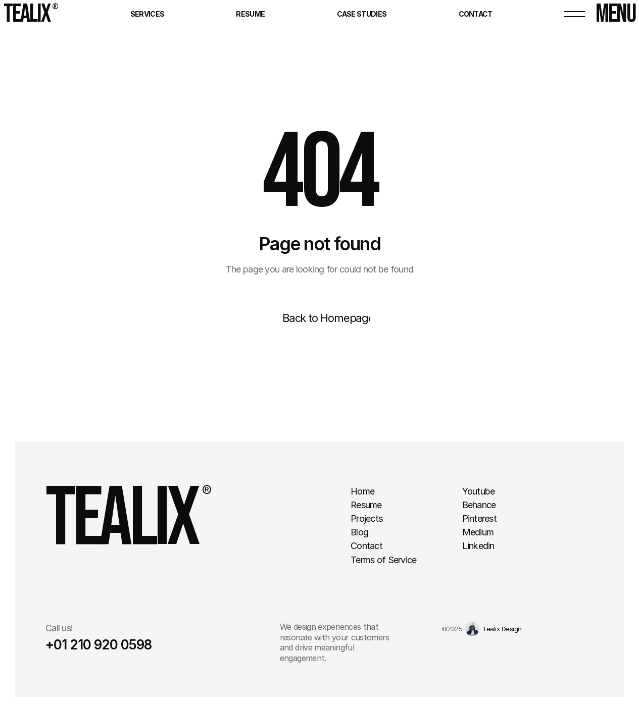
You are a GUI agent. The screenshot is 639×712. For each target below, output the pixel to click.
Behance (479, 505)
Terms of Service (383, 560)
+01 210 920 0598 (98, 644)
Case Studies (362, 14)
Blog (359, 532)
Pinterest (479, 518)
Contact (476, 14)
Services (147, 14)
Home (362, 491)
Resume (250, 14)
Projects (366, 518)
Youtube (478, 491)
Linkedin (478, 545)
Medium (478, 532)
